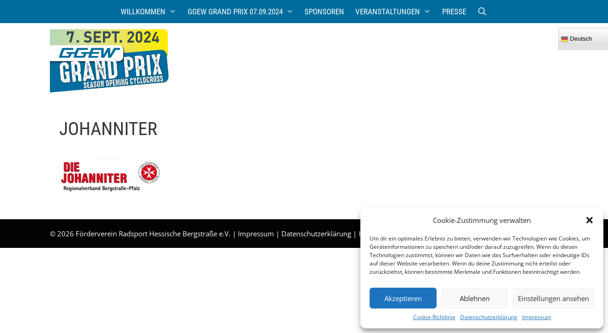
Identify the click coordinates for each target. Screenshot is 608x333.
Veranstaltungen (396, 11)
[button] (589, 220)
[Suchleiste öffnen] (482, 11)
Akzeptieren (403, 298)
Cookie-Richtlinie (434, 317)
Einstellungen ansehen (553, 298)
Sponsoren (324, 11)
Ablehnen (475, 298)
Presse (454, 11)
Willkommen (151, 11)
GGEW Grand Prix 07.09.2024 (243, 11)
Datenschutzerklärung (488, 317)
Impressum (536, 317)
